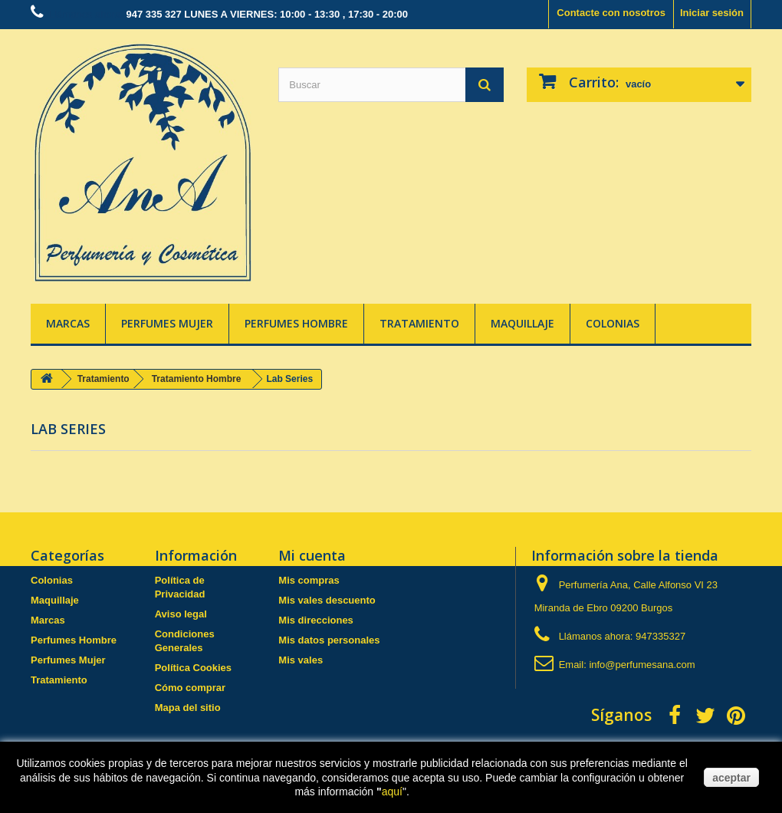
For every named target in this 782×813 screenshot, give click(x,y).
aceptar (731, 778)
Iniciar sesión (712, 12)
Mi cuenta (312, 555)
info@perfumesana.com (642, 664)
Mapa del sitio (188, 707)
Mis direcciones (315, 620)
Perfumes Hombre (296, 323)
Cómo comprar (190, 687)
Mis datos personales (329, 640)
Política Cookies (193, 667)
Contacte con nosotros (611, 12)
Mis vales (300, 660)
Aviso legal (181, 614)
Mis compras (308, 580)
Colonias (612, 323)
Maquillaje (522, 323)
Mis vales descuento (326, 600)
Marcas (68, 323)
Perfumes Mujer (167, 323)
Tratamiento (419, 323)
